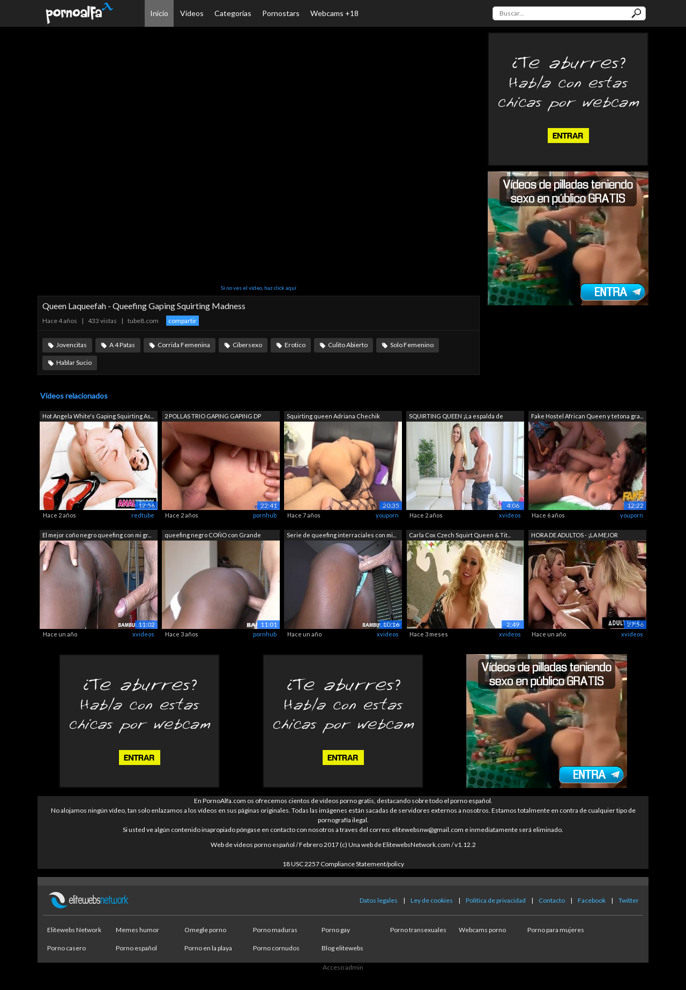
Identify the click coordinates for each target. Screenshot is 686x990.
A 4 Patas (122, 345)
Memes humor (137, 930)
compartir (182, 321)
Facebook (592, 900)
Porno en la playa (208, 948)
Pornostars (281, 13)
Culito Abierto (348, 345)
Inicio (159, 13)
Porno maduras (275, 930)
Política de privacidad (496, 900)
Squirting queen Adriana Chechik (333, 415)
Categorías (232, 13)
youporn (387, 515)
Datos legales (379, 900)
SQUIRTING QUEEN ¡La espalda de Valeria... (456, 417)
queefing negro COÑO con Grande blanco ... (213, 536)
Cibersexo (247, 345)
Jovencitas (71, 345)
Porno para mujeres (555, 930)
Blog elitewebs (342, 948)
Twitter (628, 900)
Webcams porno (482, 930)
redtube (142, 515)
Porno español (136, 948)
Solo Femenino (412, 345)
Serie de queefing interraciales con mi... (341, 534)
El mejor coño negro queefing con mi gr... (96, 534)
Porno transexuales (418, 930)
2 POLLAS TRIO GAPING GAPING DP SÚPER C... (213, 417)
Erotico (295, 345)
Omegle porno (205, 930)
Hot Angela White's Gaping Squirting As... (98, 415)
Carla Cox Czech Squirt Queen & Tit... (460, 534)
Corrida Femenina (184, 345)
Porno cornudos (276, 948)
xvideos (510, 515)
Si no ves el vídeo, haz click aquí (258, 287)
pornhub (265, 515)
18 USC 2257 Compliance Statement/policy (343, 864)
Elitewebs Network (74, 930)
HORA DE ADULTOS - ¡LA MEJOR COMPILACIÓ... (574, 536)
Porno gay (336, 930)
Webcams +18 (334, 13)
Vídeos (192, 13)
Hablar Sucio (74, 362)
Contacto (552, 900)
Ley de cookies (432, 900)
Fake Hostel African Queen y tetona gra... (587, 415)
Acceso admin (343, 967)
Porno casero (66, 948)
